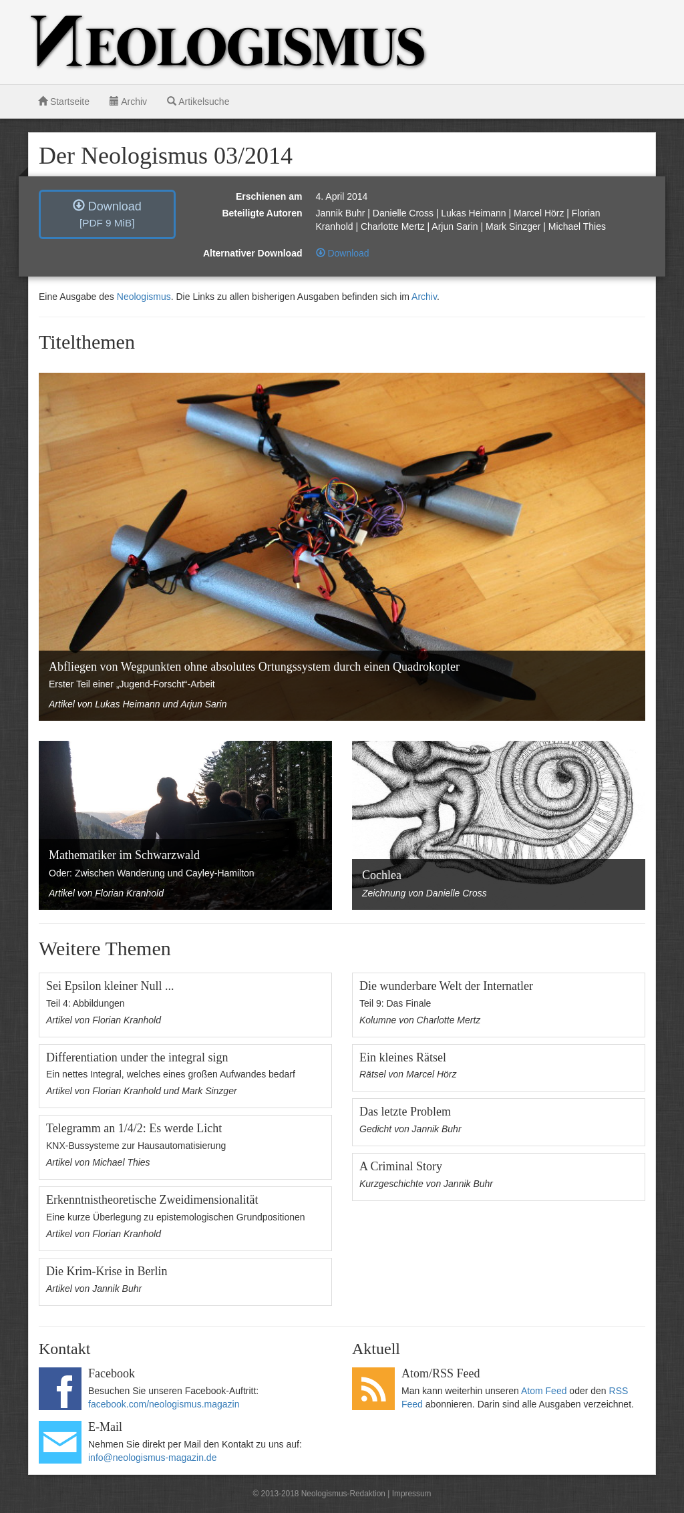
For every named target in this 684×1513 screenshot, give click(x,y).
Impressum (412, 1493)
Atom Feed (543, 1390)
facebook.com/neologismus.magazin (163, 1404)
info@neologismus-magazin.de (152, 1457)
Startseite (64, 101)
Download (107, 213)
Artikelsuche (198, 101)
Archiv (128, 101)
